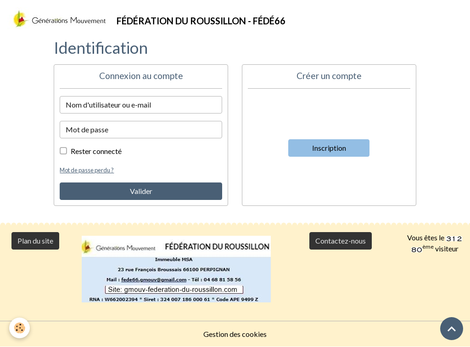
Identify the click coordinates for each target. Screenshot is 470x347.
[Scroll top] (451, 328)
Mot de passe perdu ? (87, 170)
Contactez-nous (340, 240)
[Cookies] (19, 328)
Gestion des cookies (235, 334)
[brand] (146, 18)
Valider (141, 191)
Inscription (329, 147)
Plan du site (35, 240)
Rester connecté (96, 151)
